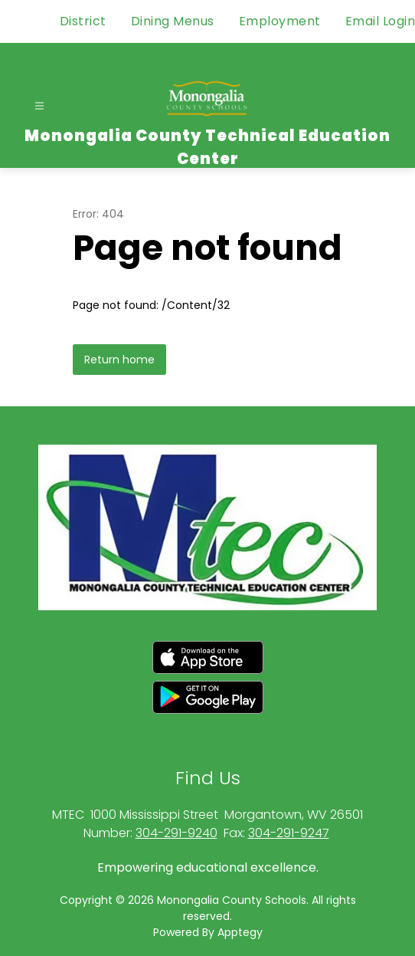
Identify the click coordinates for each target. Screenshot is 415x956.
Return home (119, 359)
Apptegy (240, 932)
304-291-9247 (288, 833)
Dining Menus (172, 21)
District (83, 21)
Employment (280, 21)
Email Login (380, 21)
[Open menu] (39, 106)
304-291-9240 (176, 833)
